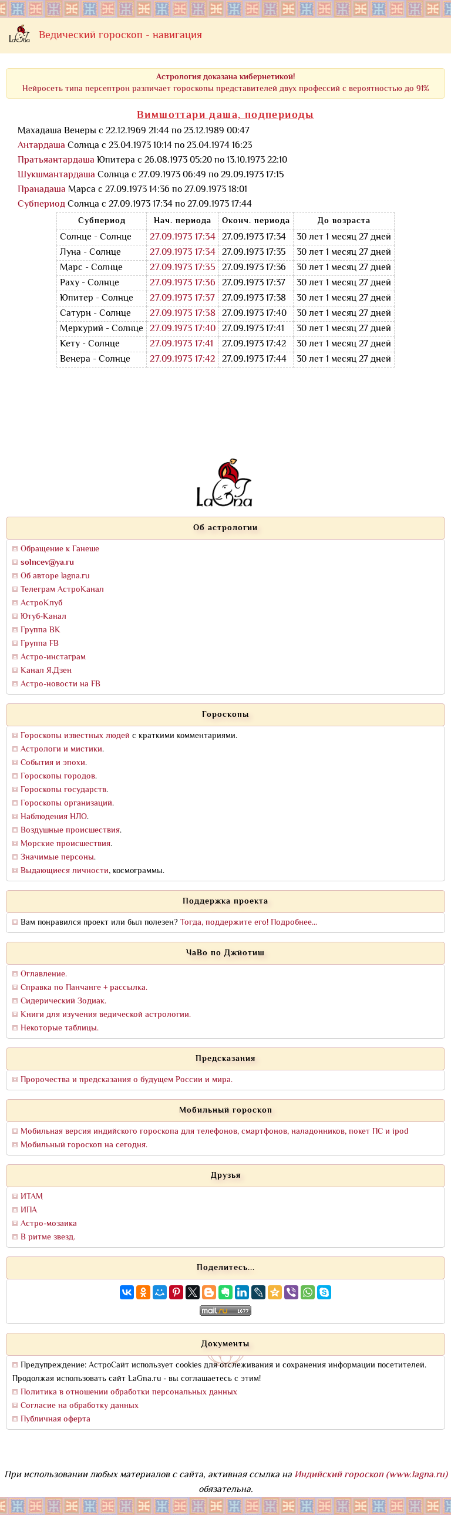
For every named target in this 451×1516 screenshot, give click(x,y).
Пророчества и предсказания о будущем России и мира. (127, 1080)
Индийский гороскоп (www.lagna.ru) (370, 1475)
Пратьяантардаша (56, 160)
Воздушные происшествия (70, 830)
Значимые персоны (57, 857)
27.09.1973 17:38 (183, 313)
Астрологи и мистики (61, 749)
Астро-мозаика (49, 1224)
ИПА (29, 1210)
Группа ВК (40, 630)
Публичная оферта (55, 1419)
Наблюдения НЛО (54, 817)
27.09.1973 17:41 (181, 344)
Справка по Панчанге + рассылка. (84, 988)
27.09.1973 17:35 (183, 268)
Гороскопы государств (63, 790)
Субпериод (41, 204)
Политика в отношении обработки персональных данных (129, 1392)
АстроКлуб (41, 603)
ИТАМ (32, 1197)
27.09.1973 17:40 (183, 329)
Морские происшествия (65, 844)
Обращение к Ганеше (60, 549)
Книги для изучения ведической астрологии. (106, 1015)
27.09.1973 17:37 (182, 298)
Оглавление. (44, 974)
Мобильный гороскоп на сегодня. (84, 1145)
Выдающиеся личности (65, 871)
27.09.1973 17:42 (183, 359)
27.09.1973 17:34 (183, 237)
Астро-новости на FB (60, 684)
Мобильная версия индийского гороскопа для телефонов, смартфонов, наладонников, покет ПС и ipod (214, 1131)
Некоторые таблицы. (60, 1028)
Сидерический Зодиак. (63, 1001)
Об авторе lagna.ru (55, 576)
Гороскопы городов (58, 776)
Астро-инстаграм (53, 657)
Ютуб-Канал (43, 617)
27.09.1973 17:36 (183, 283)
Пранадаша (42, 190)
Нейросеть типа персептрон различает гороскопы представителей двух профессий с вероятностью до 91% (225, 83)
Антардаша (41, 146)
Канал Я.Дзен (46, 671)
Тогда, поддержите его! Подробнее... (248, 922)
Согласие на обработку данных (80, 1406)
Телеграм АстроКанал (62, 590)
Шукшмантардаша (56, 175)
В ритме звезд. (48, 1237)
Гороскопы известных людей (75, 736)
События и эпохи (53, 763)
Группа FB (40, 644)
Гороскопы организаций (66, 803)
